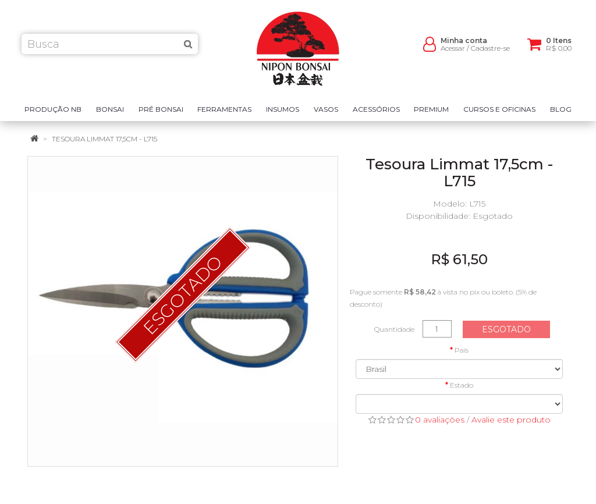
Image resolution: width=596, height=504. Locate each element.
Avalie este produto (511, 419)
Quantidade (394, 329)
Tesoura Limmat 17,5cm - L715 (104, 138)
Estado (461, 385)
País (462, 350)
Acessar (453, 52)
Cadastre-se (490, 52)
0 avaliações (439, 419)
